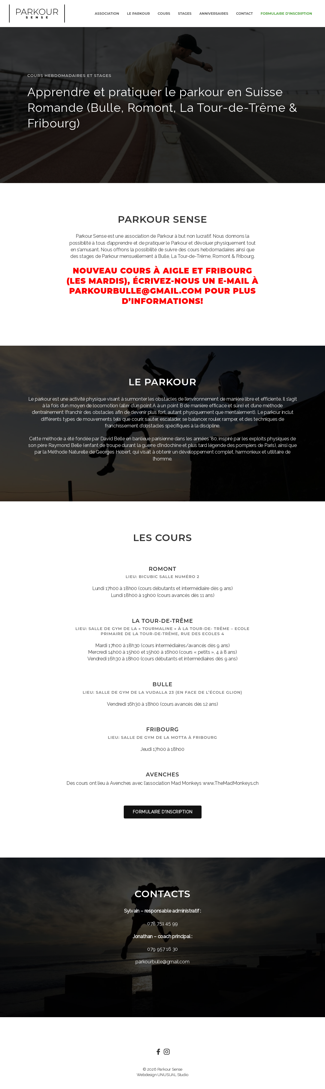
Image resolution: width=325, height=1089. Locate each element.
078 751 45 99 (162, 923)
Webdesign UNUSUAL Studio (162, 1074)
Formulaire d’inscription (286, 13)
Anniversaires (213, 13)
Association (107, 13)
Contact (244, 13)
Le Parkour (138, 13)
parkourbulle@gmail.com (162, 962)
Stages (185, 13)
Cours (164, 13)
